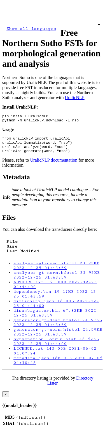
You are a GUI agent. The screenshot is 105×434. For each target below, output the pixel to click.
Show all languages (31, 28)
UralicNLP (74, 97)
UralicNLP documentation (54, 165)
